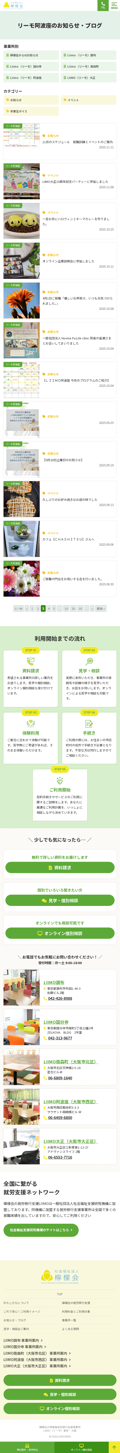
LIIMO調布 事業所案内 (23, 1340)
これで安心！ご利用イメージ (22, 1311)
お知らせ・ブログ (15, 1320)
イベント (73, 100)
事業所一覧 (69, 1320)
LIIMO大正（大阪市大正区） (70, 1141)
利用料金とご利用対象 (76, 1311)
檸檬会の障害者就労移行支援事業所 (60, 1428)
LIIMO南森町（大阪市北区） (70, 1061)
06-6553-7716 (60, 1157)
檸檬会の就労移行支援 (76, 1303)
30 (80, 608)
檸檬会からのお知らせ (24, 55)
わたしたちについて (16, 1303)
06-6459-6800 (60, 1117)
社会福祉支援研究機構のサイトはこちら (39, 1229)
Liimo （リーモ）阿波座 (26, 78)
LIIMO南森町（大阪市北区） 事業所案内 (37, 1353)
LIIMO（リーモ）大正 (81, 78)
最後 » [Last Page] (101, 608)
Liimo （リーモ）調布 (81, 55)
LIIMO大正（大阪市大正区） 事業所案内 (37, 1365)
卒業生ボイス (18, 111)
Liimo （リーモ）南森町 (83, 66)
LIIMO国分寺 (56, 1022)
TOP (60, 1294)
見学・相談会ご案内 (16, 1329)
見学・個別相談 (60, 1394)
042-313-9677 (60, 1038)
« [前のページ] (27, 608)
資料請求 (60, 1380)
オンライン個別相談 (60, 1408)
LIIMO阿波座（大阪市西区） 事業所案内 (37, 1359)
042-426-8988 (60, 998)
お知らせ (16, 100)
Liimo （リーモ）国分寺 (26, 66)
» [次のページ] (92, 608)
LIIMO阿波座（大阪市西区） (70, 1101)
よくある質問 (70, 1329)
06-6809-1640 (60, 1078)
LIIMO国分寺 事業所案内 (25, 1346)
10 (66, 608)
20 (73, 608)
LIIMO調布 (53, 982)
